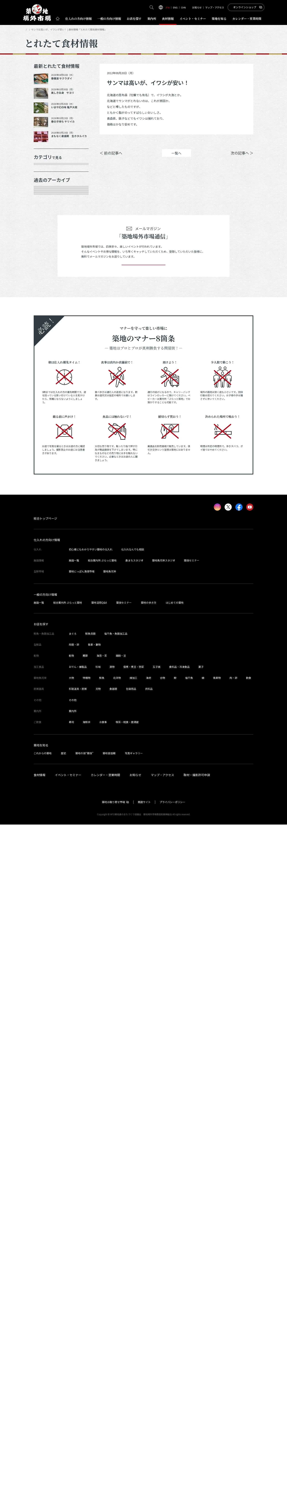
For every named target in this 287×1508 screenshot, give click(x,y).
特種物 (86, 1361)
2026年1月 (45, 332)
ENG (175, 7)
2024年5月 (45, 564)
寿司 (71, 1405)
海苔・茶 (102, 1339)
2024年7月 (45, 538)
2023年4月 (45, 719)
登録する (143, 943)
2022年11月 (46, 770)
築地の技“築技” (84, 1436)
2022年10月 (46, 783)
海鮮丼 (86, 1405)
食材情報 (168, 19)
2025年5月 (45, 435)
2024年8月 (45, 525)
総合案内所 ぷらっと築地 (102, 1244)
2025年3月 (45, 448)
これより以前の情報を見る (57, 861)
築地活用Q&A (99, 1286)
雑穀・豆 (121, 1339)
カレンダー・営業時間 (105, 1458)
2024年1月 (45, 616)
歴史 (63, 1436)
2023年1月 (45, 758)
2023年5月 (45, 706)
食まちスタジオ (134, 1244)
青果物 (217, 1361)
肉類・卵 (44, 208)
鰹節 (85, 1339)
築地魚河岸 (109, 1255)
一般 (109, 19)
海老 (148, 1361)
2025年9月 (45, 384)
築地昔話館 (109, 1436)
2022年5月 (45, 848)
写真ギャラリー (134, 1436)
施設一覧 (74, 1244)
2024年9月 (45, 513)
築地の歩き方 (148, 1286)
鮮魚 (101, 1361)
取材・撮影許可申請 (197, 1458)
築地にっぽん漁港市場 (81, 1255)
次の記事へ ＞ (242, 158)
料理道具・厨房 (78, 1372)
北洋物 (117, 1361)
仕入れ (78, 19)
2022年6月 (45, 835)
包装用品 (131, 1372)
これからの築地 (43, 1436)
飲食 (248, 1361)
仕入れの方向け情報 (47, 1223)
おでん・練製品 (78, 1350)
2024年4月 (45, 577)
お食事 (103, 1405)
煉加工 (133, 1361)
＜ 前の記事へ (111, 158)
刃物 (98, 1372)
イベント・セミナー (68, 1458)
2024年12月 (46, 487)
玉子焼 (156, 1350)
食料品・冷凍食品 (179, 1350)
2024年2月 (45, 603)
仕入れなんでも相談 (132, 1233)
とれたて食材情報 (43, 29)
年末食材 (44, 169)
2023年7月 (45, 680)
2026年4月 (45, 306)
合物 (162, 1361)
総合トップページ (45, 1202)
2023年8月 (45, 667)
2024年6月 (45, 551)
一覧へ (176, 158)
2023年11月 (46, 629)
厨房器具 (44, 246)
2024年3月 (45, 590)
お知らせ (197, 7)
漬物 (112, 1350)
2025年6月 (45, 422)
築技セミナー (191, 1244)
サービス (44, 259)
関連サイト (144, 1485)
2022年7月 (45, 822)
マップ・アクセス (214, 7)
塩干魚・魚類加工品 (115, 1317)
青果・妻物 (46, 195)
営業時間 (246, 19)
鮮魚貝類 (90, 1317)
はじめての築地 (175, 1286)
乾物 (41, 221)
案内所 (151, 19)
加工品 (42, 234)
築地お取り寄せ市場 (113, 1485)
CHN (183, 7)
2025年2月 (45, 461)
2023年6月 (45, 693)
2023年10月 (46, 641)
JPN (167, 7)
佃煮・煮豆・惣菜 (133, 1350)
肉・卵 (233, 1361)
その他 (42, 272)
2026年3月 (45, 319)
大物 (71, 1361)
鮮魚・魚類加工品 (51, 182)
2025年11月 (46, 358)
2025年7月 (45, 409)
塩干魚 (189, 1361)
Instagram (243, 141)
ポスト (222, 141)
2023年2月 (45, 745)
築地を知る (219, 19)
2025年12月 (46, 345)
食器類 (113, 1372)
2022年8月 (45, 809)
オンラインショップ (244, 7)
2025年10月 (46, 371)
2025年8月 (45, 396)
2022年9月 (45, 796)
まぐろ (73, 1317)
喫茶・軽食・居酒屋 (127, 1405)
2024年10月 (46, 500)
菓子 (201, 1350)
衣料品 (149, 1372)
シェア (201, 141)
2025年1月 (45, 474)
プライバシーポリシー (172, 1485)
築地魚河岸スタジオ (163, 1244)
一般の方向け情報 (45, 1278)
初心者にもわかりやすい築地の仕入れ (90, 1233)
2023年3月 (45, 732)
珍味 (98, 1350)
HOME (28, 29)
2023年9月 (45, 654)
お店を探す (134, 19)
